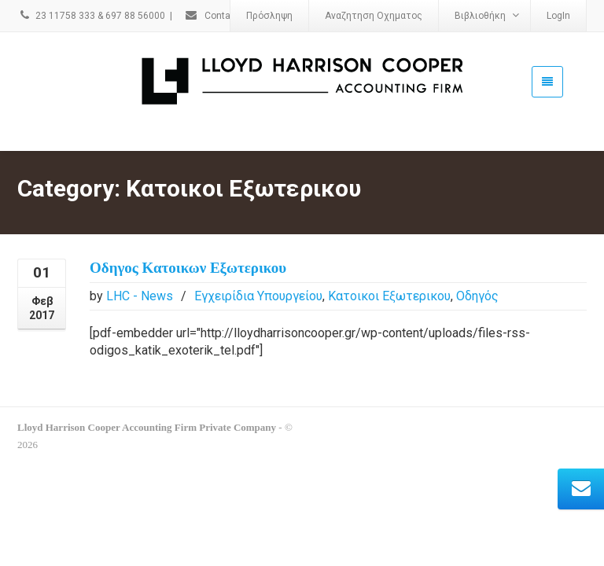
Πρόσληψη (269, 15)
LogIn (558, 15)
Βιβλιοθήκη (487, 15)
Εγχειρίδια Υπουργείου (258, 273)
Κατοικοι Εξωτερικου (389, 273)
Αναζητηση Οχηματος (373, 15)
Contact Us (218, 15)
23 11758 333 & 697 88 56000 (91, 15)
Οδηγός (477, 273)
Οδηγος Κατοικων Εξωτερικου (188, 245)
